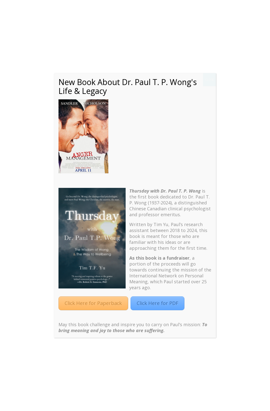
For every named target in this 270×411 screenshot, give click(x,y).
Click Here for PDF (157, 303)
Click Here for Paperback (93, 303)
